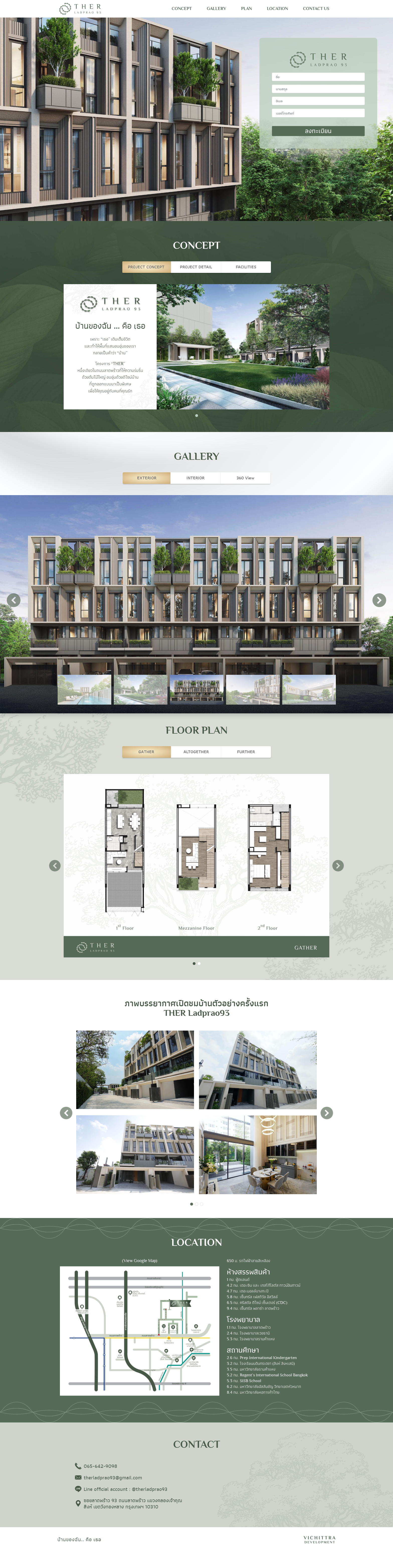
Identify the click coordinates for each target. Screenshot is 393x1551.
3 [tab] (201, 1204)
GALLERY (216, 8)
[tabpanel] (196, 346)
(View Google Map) (139, 1260)
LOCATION (277, 8)
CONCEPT (182, 8)
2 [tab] (199, 963)
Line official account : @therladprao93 (125, 1489)
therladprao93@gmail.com (113, 1478)
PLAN (246, 8)
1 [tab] (196, 415)
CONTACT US (316, 8)
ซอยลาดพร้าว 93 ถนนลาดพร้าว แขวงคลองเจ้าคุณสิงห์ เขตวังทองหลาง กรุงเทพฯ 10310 (133, 1504)
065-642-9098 (100, 1466)
